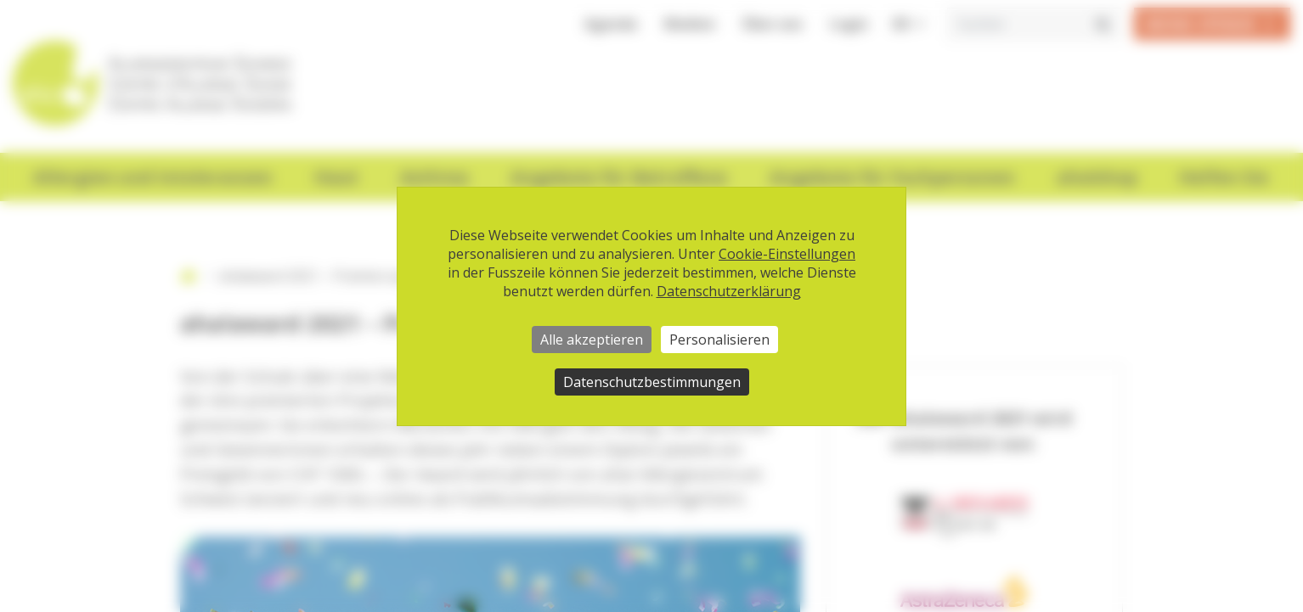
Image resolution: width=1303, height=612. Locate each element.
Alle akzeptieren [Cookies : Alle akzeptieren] (591, 339)
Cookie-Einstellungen (787, 253)
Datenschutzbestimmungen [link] (652, 382)
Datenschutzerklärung (729, 291)
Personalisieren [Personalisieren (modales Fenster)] (719, 339)
